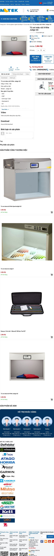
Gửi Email (50, 536)
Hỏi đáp (27, 1)
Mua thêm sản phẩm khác (48, 59)
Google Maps (32, 548)
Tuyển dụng (17, 4)
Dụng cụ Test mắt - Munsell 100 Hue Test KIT (13, 331)
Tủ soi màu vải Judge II (7, 268)
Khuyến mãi (21, 1)
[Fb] (42, 541)
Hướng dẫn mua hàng (50, 3)
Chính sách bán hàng (23, 540)
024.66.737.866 (37, 433)
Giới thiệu (2, 535)
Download (4, 78)
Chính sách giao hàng (14, 536)
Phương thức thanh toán (22, 545)
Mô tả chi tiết (5, 74)
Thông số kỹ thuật (17, 74)
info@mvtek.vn (6, 435)
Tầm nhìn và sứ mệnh (4, 539)
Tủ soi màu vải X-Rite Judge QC (9, 393)
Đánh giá (12, 78)
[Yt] (50, 541)
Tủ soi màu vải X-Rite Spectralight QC (11, 206)
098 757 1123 (47, 433)
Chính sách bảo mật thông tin (14, 549)
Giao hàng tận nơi (36, 58)
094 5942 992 (6, 433)
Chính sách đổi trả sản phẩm (13, 545)
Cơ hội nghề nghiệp (3, 548)
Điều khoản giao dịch (23, 549)
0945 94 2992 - (34, 551)
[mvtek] (51, 212)
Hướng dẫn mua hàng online (23, 536)
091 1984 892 (27, 433)
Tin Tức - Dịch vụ (9, 1)
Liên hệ (12, 4)
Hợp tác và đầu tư (4, 543)
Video (16, 1)
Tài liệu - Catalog (25, 4)
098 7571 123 (17, 433)
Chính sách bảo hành (14, 540)
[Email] (46, 541)
